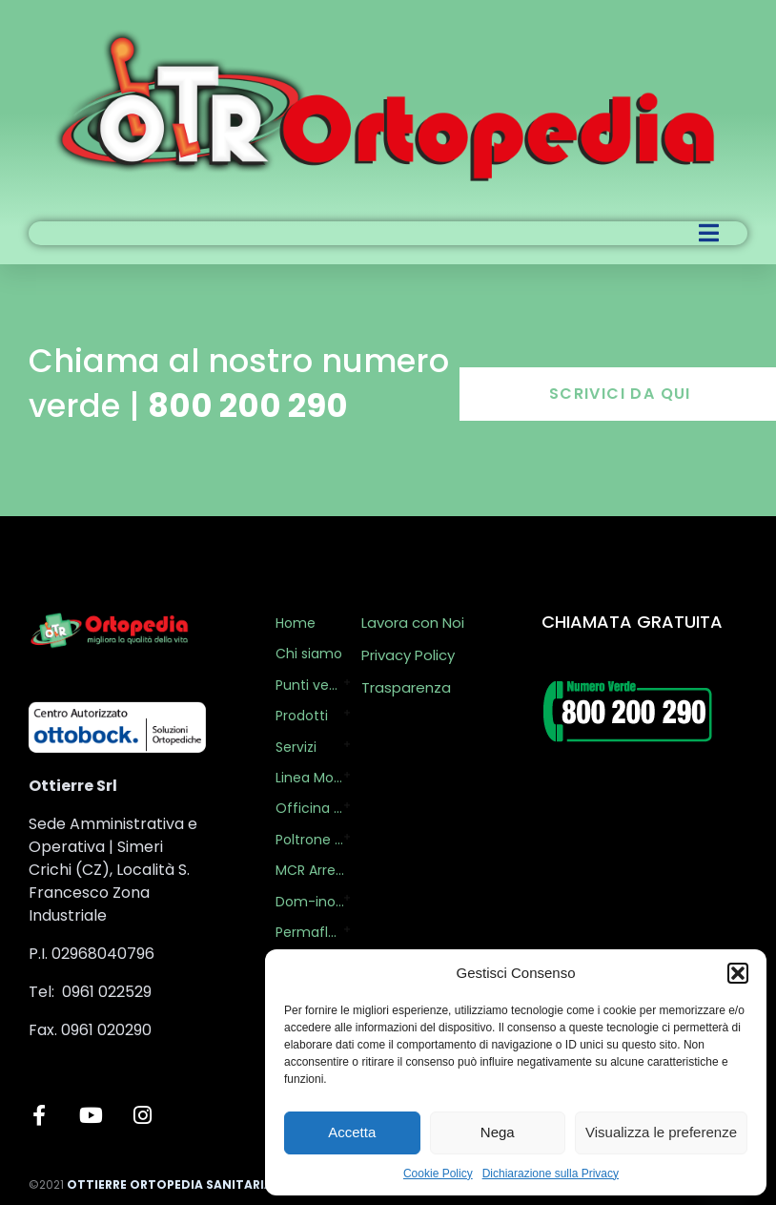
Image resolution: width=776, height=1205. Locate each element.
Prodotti (302, 715)
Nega (497, 1132)
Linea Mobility (310, 777)
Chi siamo (309, 653)
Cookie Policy (438, 1173)
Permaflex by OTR (310, 932)
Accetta (352, 1132)
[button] (737, 973)
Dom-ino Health (310, 901)
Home (296, 623)
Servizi (296, 747)
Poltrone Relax (310, 839)
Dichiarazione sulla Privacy (550, 1173)
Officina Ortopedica (310, 808)
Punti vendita (310, 685)
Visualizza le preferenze (661, 1132)
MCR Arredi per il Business (314, 870)
